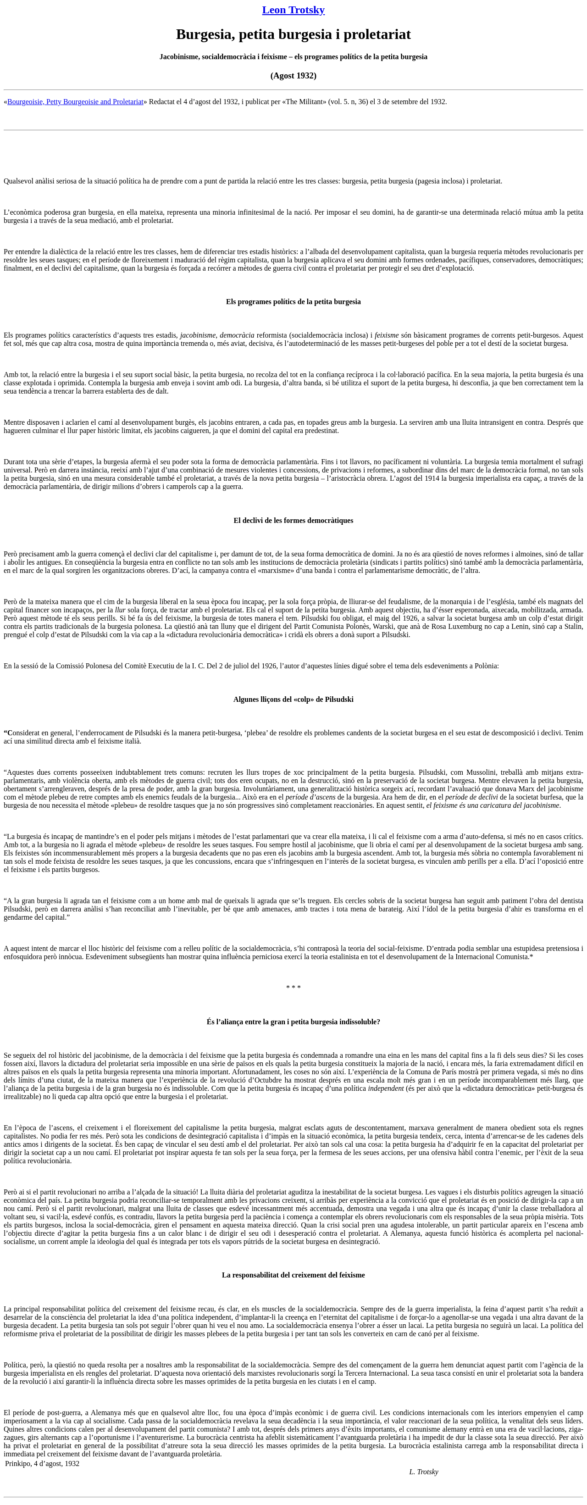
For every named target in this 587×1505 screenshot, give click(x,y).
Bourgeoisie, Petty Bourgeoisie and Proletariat (75, 102)
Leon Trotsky (293, 10)
